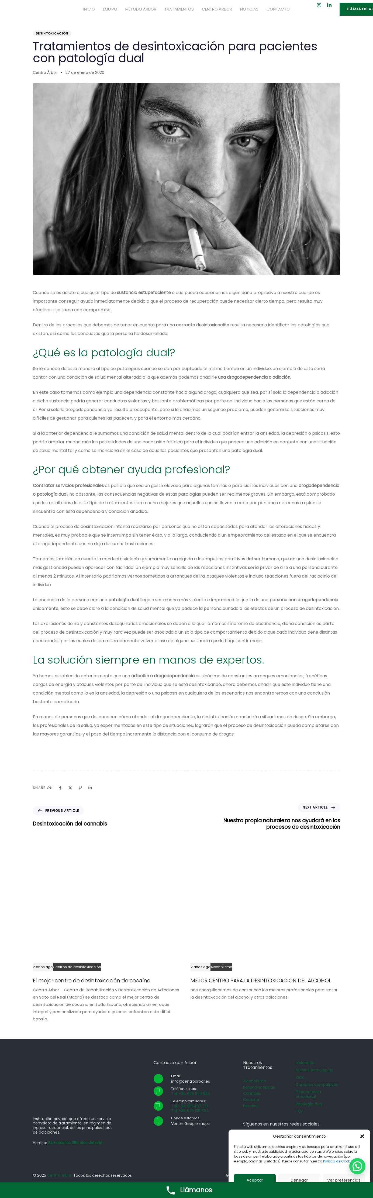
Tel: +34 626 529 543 (190, 1093)
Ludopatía (305, 1062)
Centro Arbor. (59, 1175)
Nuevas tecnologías (314, 1070)
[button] (362, 1136)
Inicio (89, 9)
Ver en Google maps (190, 1123)
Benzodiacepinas (259, 1087)
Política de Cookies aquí (343, 1161)
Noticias (249, 9)
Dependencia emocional (308, 1094)
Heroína (250, 1105)
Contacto (278, 9)
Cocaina (251, 1099)
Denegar (299, 1180)
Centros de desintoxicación (77, 967)
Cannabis (252, 1093)
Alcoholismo (221, 967)
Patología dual (309, 1104)
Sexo (300, 1077)
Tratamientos (179, 9)
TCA (299, 1111)
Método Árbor (140, 9)
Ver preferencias (344, 1180)
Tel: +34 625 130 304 (190, 1110)
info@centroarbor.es (190, 1081)
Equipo (110, 9)
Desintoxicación (52, 33)
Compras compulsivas (317, 1084)
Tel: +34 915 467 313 (189, 1106)
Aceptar (255, 1180)
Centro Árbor (217, 9)
